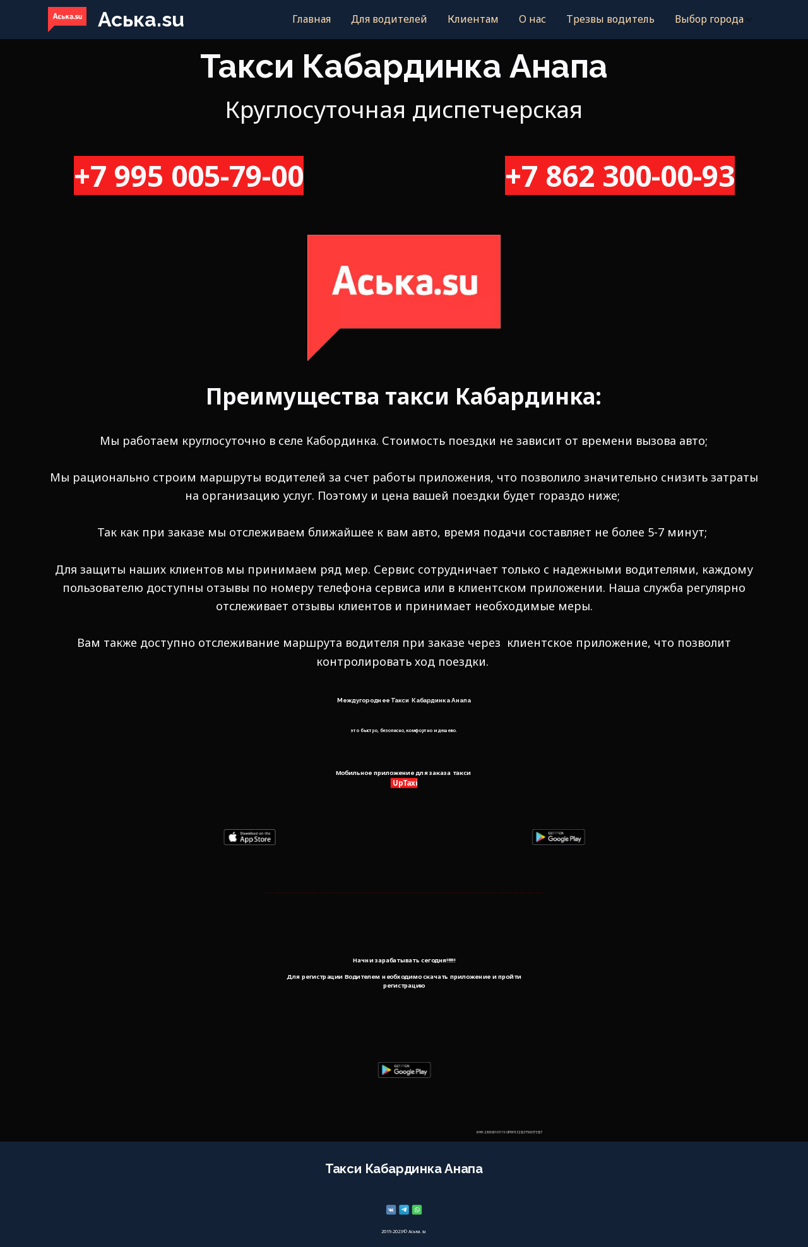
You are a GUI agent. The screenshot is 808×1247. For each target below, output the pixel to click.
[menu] (481, 19)
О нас (532, 19)
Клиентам (473, 19)
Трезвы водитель (610, 19)
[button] (714, 19)
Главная (311, 19)
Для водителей (389, 19)
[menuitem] (311, 19)
